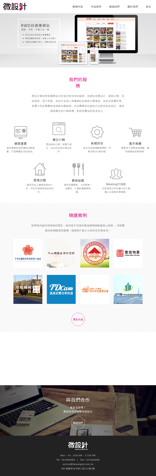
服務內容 (78, 6)
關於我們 (133, 6)
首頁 (148, 6)
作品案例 (96, 6)
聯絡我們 (114, 6)
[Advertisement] (78, 359)
